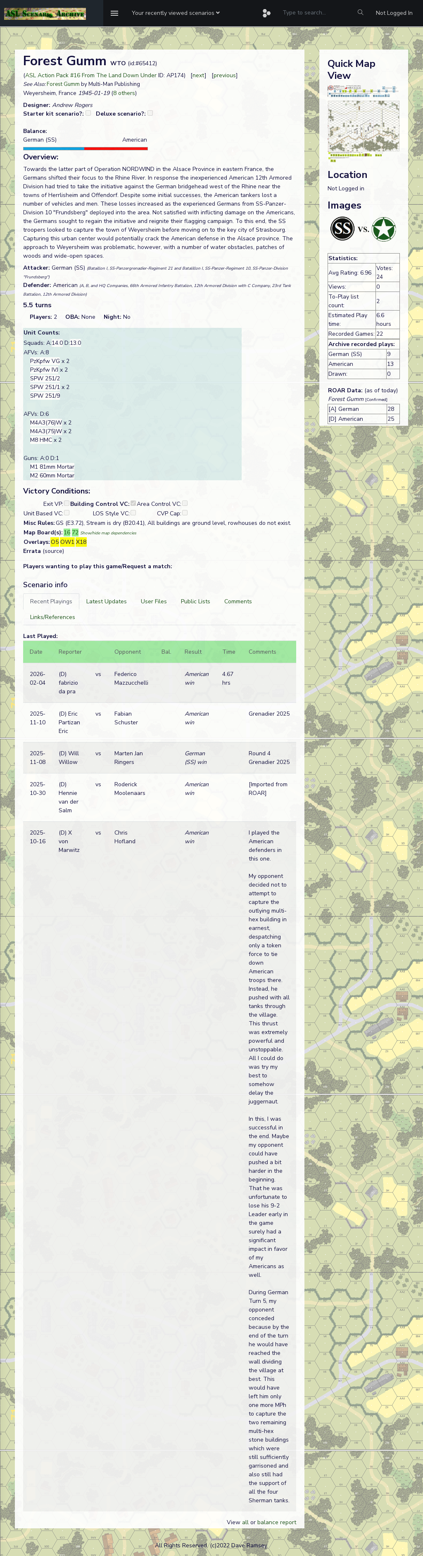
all (245, 1522)
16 (67, 532)
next (198, 75)
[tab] (51, 601)
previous (225, 75)
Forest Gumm (63, 84)
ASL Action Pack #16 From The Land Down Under (91, 75)
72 (75, 532)
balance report (276, 1522)
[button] (176, 13)
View (234, 1522)
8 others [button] (124, 93)
